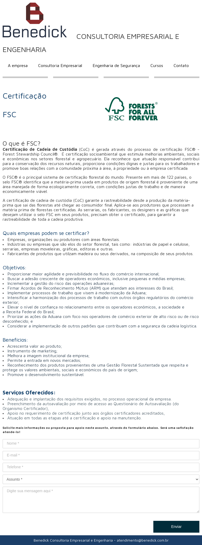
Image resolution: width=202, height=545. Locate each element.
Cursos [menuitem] (156, 65)
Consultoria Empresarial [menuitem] (60, 65)
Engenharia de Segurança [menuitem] (116, 65)
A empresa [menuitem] (18, 65)
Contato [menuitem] (181, 65)
